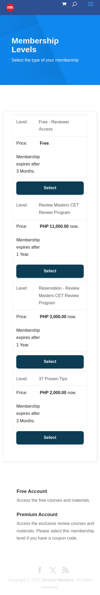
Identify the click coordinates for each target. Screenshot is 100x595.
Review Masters (58, 580)
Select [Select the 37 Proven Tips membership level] (50, 437)
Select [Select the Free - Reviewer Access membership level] (50, 188)
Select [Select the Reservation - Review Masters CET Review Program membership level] (50, 361)
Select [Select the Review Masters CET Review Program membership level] (50, 271)
